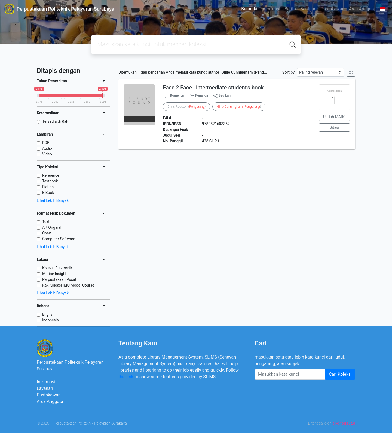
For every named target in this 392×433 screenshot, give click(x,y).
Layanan (45, 388)
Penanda (201, 95)
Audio (47, 148)
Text (46, 221)
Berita (290, 8)
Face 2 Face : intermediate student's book (213, 87)
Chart (46, 233)
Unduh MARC (334, 117)
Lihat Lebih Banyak (53, 200)
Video (47, 154)
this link (125, 376)
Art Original (51, 227)
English (48, 314)
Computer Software (58, 239)
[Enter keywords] (290, 374)
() (239, 107)
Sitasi (334, 127)
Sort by (288, 72)
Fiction (48, 187)
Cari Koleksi (340, 374)
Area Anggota (362, 8)
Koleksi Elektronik (57, 268)
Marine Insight (54, 274)
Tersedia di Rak (55, 121)
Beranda (249, 8)
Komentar (175, 96)
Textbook (50, 181)
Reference (50, 175)
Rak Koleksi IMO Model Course (68, 285)
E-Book (48, 192)
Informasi (271, 8)
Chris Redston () (186, 107)
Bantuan (308, 8)
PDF (45, 142)
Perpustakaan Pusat (59, 279)
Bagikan (222, 96)
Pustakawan (332, 8)
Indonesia (50, 320)
